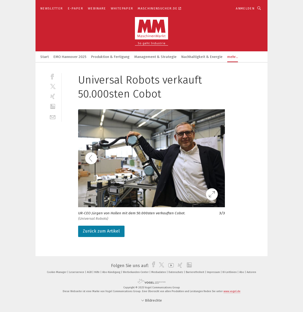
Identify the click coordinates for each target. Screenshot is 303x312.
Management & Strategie (155, 57)
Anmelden (245, 8)
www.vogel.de (232, 291)
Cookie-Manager (57, 272)
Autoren (251, 272)
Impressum (214, 272)
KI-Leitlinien (230, 272)
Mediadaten (159, 272)
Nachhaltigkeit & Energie (202, 57)
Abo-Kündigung (111, 272)
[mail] (53, 117)
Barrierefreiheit (195, 272)
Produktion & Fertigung (110, 57)
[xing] (53, 96)
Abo (242, 272)
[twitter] (53, 86)
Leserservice (77, 272)
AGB (89, 272)
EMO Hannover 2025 (69, 57)
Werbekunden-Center (136, 272)
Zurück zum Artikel (101, 231)
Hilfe (97, 272)
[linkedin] (53, 107)
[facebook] (53, 76)
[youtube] (170, 265)
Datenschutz (176, 272)
